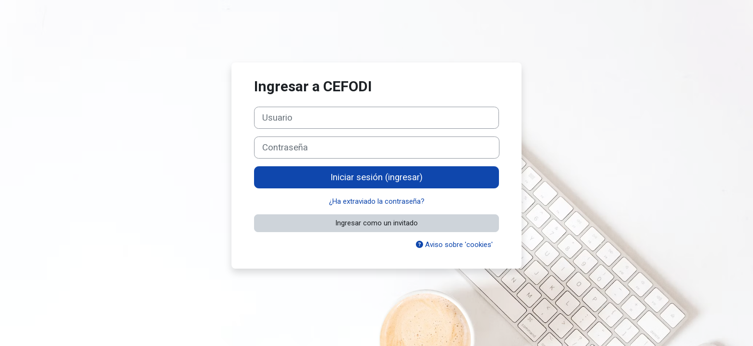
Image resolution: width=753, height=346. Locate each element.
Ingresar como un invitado (376, 223)
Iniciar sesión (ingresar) (376, 177)
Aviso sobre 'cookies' (454, 244)
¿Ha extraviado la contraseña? (377, 201)
